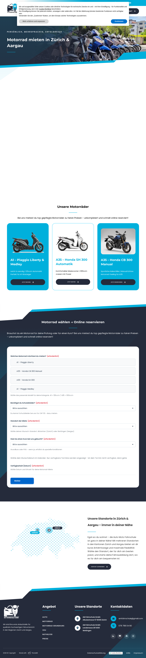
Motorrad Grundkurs (53, 626)
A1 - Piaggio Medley (25, 389)
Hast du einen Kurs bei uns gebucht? (33, 439)
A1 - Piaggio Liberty (25, 362)
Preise (105, 11)
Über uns (114, 11)
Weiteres (95, 11)
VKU (72, 11)
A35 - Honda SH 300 (26, 380)
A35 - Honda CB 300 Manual (29, 371)
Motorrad (40, 11)
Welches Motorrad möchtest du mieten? (34, 356)
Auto (29, 11)
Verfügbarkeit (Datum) (27, 465)
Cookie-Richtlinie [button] (45, 639)
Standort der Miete (25, 421)
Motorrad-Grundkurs (57, 11)
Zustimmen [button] (119, 652)
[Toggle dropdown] (32, 11)
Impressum (138, 653)
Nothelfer (83, 11)
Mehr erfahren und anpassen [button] (34, 652)
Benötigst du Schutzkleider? (29, 402)
